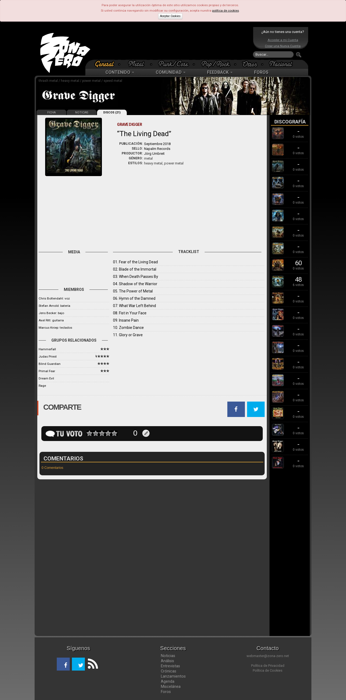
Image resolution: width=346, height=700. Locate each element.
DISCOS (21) (112, 112)
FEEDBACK (219, 72)
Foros (166, 691)
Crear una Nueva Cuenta (283, 46)
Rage (42, 386)
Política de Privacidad (267, 666)
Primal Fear (47, 371)
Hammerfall (47, 349)
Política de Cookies (267, 670)
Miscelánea (171, 686)
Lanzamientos (173, 676)
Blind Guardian (50, 364)
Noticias (168, 656)
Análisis (167, 661)
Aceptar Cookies (170, 16)
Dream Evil (46, 378)
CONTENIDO (119, 72)
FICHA (51, 112)
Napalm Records (157, 149)
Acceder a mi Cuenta (283, 40)
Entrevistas (170, 666)
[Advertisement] (171, 43)
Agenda (167, 681)
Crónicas (168, 671)
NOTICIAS (81, 112)
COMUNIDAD (170, 72)
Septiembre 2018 (157, 144)
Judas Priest (48, 356)
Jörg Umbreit (154, 154)
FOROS (261, 72)
